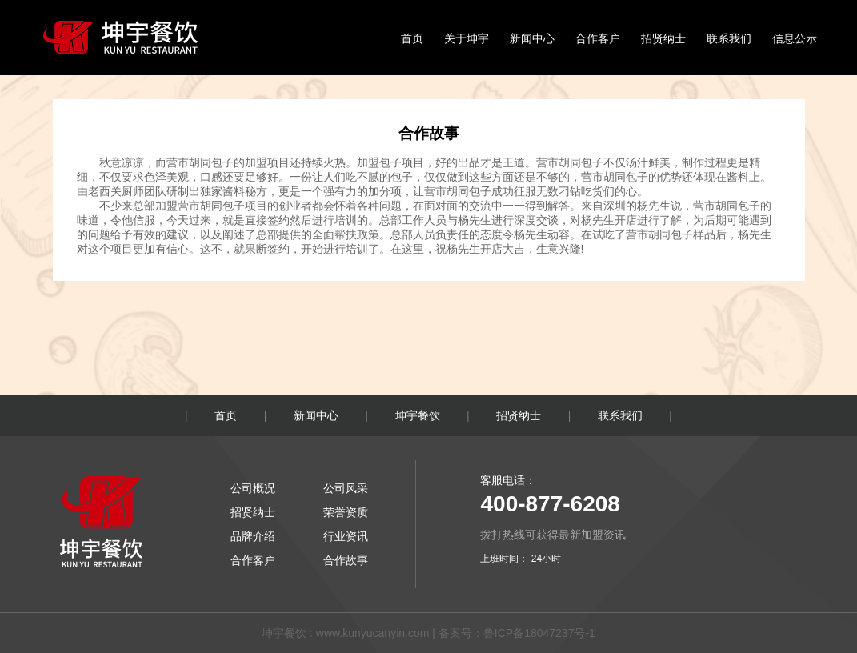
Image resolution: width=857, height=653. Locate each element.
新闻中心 (532, 38)
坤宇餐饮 (417, 415)
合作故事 (345, 560)
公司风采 (345, 488)
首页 (412, 38)
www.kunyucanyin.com (373, 633)
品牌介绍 (252, 536)
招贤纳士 (663, 38)
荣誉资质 (345, 512)
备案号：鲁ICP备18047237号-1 (517, 633)
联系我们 (729, 38)
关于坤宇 (466, 38)
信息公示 (794, 38)
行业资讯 (345, 536)
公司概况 (252, 488)
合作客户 (597, 38)
